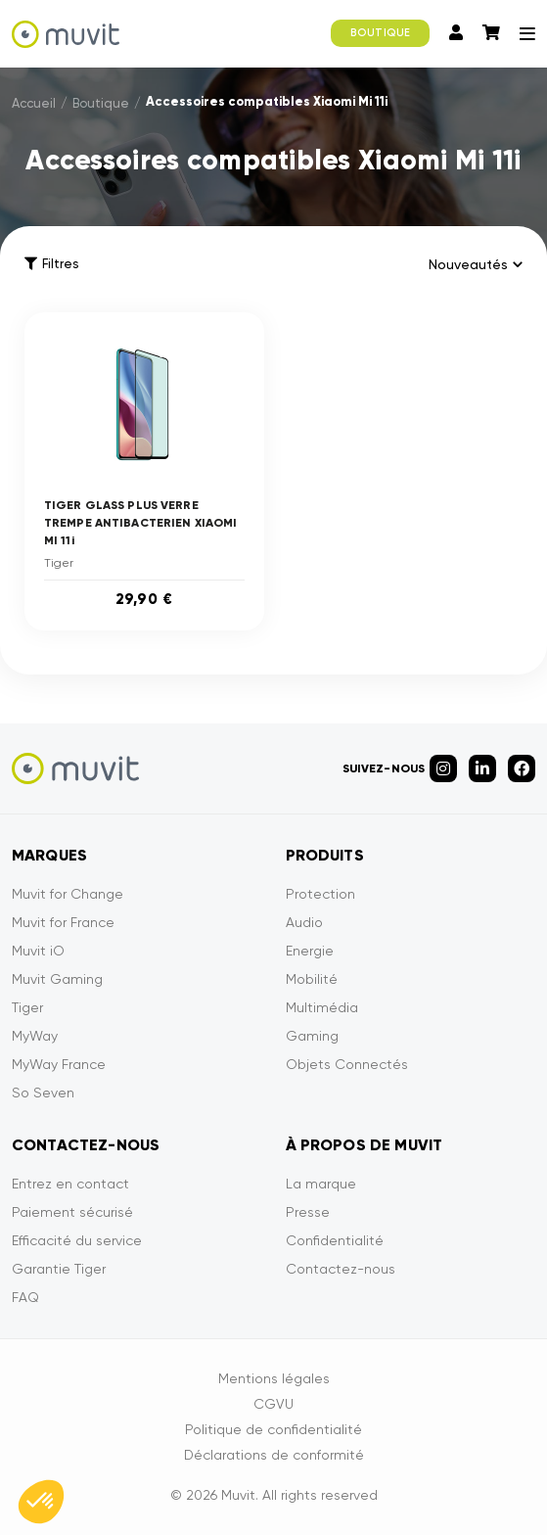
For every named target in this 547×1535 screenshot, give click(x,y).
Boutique (100, 103)
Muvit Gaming (57, 979)
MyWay (35, 1036)
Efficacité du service (77, 1240)
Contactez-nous (340, 1269)
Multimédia (322, 1007)
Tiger (27, 1007)
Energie (310, 950)
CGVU (273, 1404)
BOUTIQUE (380, 32)
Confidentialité (335, 1240)
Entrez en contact (70, 1183)
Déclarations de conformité (274, 1455)
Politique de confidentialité (273, 1429)
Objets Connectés (347, 1064)
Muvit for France (63, 922)
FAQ (25, 1297)
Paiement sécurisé (72, 1212)
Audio (304, 922)
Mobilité (312, 979)
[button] (41, 1501)
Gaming (312, 1036)
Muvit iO (38, 950)
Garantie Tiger (59, 1269)
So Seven (43, 1092)
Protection (320, 894)
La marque (321, 1183)
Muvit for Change (67, 894)
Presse (308, 1212)
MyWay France (59, 1064)
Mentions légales (274, 1378)
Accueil (34, 103)
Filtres (51, 263)
